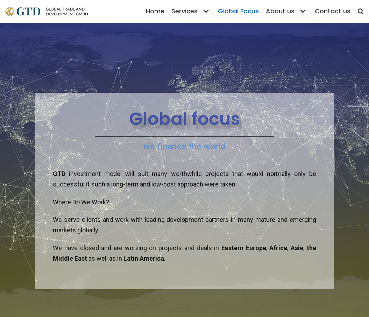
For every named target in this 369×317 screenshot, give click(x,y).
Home (155, 11)
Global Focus (238, 11)
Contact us (332, 11)
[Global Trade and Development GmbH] (46, 11)
